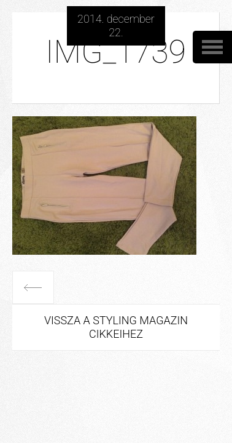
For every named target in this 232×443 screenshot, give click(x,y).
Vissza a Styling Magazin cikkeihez (116, 327)
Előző (33, 287)
